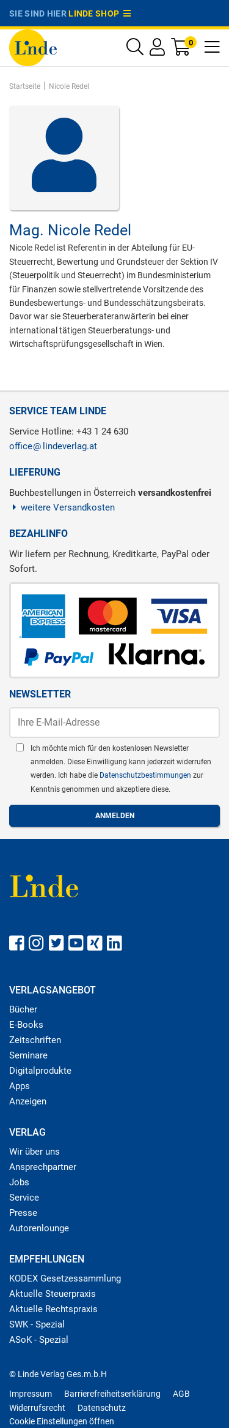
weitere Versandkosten (62, 507)
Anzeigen (27, 1101)
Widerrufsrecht (37, 1408)
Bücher (23, 1009)
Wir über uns (34, 1151)
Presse (23, 1212)
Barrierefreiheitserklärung (112, 1394)
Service (24, 1197)
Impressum (30, 1394)
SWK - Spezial (37, 1324)
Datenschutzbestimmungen (146, 775)
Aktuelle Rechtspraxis (53, 1309)
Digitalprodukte (40, 1070)
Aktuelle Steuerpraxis (52, 1293)
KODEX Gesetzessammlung (65, 1278)
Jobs (19, 1182)
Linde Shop (99, 13)
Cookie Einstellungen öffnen (61, 1421)
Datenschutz (102, 1408)
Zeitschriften (35, 1040)
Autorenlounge (39, 1228)
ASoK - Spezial (38, 1339)
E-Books (26, 1024)
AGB (181, 1394)
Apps (19, 1086)
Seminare (28, 1055)
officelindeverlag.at (53, 446)
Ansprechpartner (42, 1166)
